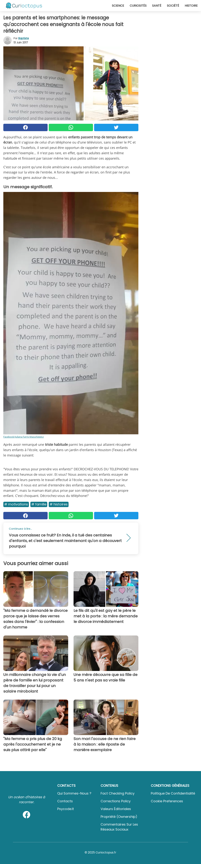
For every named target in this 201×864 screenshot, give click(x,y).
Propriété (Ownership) (119, 816)
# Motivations (16, 504)
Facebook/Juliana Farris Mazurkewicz (23, 436)
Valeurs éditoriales (116, 809)
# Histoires (59, 504)
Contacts (65, 801)
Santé (156, 6)
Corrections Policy (116, 801)
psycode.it (65, 809)
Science (118, 6)
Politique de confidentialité (173, 793)
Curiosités (138, 6)
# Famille (38, 504)
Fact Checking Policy (117, 793)
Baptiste (23, 38)
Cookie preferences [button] (167, 801)
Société (173, 6)
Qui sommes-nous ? (74, 793)
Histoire (191, 6)
